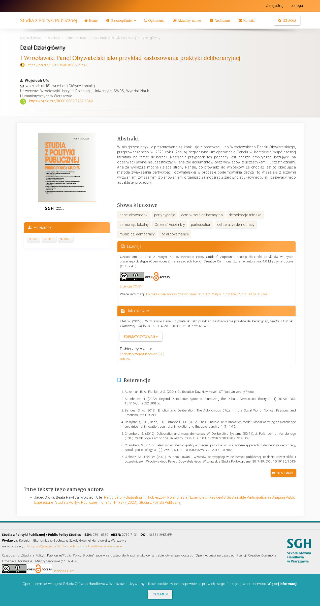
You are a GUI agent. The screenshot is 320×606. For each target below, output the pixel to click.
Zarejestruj (274, 6)
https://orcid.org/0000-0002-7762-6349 (61, 101)
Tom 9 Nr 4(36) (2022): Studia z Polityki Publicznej (101, 38)
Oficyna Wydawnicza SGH (45, 546)
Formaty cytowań (141, 336)
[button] (121, 20)
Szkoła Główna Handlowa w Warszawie (94, 546)
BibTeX (125, 359)
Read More (283, 473)
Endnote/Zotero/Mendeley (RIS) (142, 354)
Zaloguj (297, 6)
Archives (54, 38)
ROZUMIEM (160, 594)
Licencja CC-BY (131, 286)
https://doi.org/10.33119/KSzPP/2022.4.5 (58, 65)
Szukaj (287, 20)
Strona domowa (31, 38)
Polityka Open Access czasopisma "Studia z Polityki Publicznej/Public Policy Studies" (207, 294)
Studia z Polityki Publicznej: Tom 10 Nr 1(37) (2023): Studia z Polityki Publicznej (118, 502)
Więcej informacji (282, 584)
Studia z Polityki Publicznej (48, 20)
